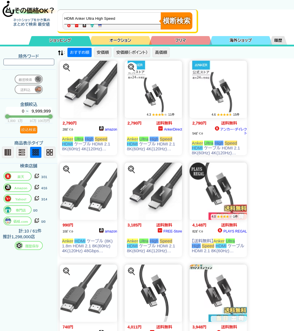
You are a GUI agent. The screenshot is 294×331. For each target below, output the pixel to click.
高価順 (161, 52)
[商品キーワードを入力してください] (113, 18)
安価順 (103, 52)
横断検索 (176, 21)
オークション (120, 40)
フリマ (180, 40)
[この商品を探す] (66, 67)
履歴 (278, 40)
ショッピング (60, 40)
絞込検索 (28, 129)
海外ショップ (240, 40)
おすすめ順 (79, 52)
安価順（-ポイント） (132, 52)
